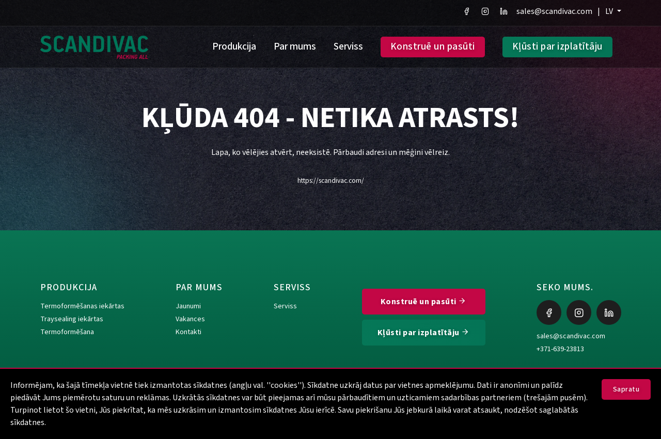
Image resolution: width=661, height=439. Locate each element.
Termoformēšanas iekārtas (82, 306)
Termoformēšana (67, 332)
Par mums (295, 47)
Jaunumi (188, 306)
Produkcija (234, 47)
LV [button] (610, 11)
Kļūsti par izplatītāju (557, 47)
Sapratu (626, 389)
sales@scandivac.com (554, 11)
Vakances (190, 319)
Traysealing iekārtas (71, 319)
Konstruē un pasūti (432, 47)
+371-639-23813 (560, 349)
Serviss (348, 47)
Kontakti (188, 332)
